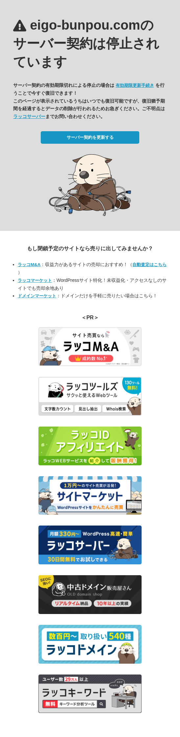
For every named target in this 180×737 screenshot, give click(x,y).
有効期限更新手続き (135, 85)
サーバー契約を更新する (90, 137)
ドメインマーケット (37, 295)
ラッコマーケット (35, 280)
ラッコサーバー (29, 116)
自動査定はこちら (149, 264)
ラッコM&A (29, 264)
